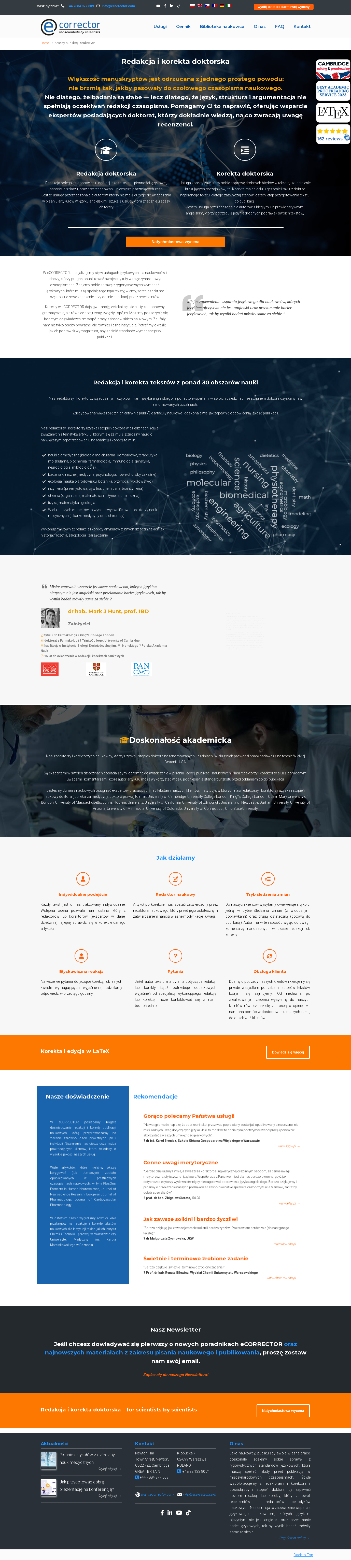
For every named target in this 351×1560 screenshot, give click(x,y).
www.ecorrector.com (157, 1494)
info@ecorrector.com (118, 6)
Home (45, 43)
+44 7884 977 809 (80, 6)
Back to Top (303, 1555)
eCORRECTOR (71, 27)
